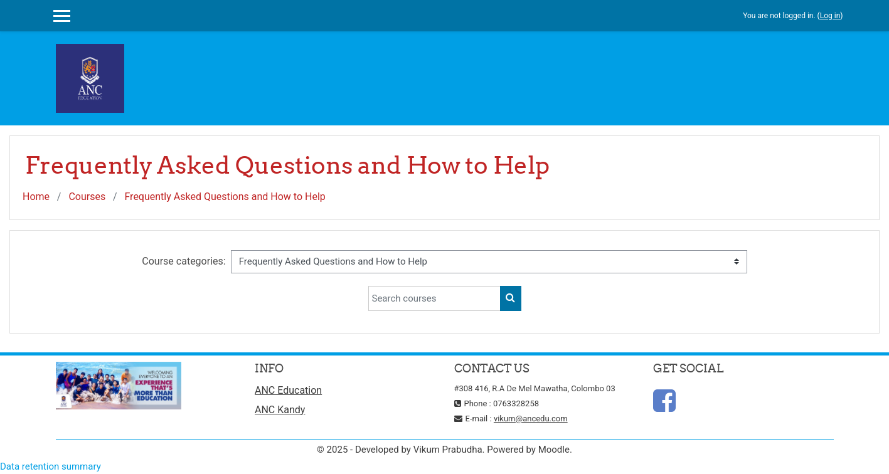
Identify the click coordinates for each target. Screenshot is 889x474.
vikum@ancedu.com (531, 418)
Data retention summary (50, 466)
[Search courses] (434, 298)
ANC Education (288, 390)
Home (36, 197)
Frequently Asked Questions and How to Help (224, 197)
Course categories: (183, 261)
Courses (86, 197)
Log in (830, 15)
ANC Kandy (280, 410)
